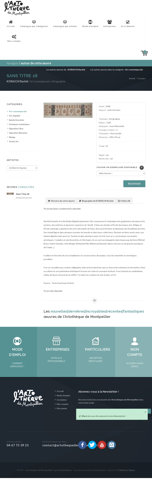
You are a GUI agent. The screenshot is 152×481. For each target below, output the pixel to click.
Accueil (132, 78)
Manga (12, 137)
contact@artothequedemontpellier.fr (70, 448)
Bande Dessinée (16, 120)
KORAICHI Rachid (24, 198)
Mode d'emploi (63, 398)
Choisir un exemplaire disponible (116, 167)
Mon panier (62, 411)
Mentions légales (127, 473)
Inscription (62, 402)
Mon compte (62, 407)
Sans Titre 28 (22, 194)
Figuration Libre (16, 128)
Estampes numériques (19, 124)
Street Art (14, 141)
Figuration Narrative (18, 133)
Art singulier (14, 115)
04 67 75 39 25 (18, 448)
